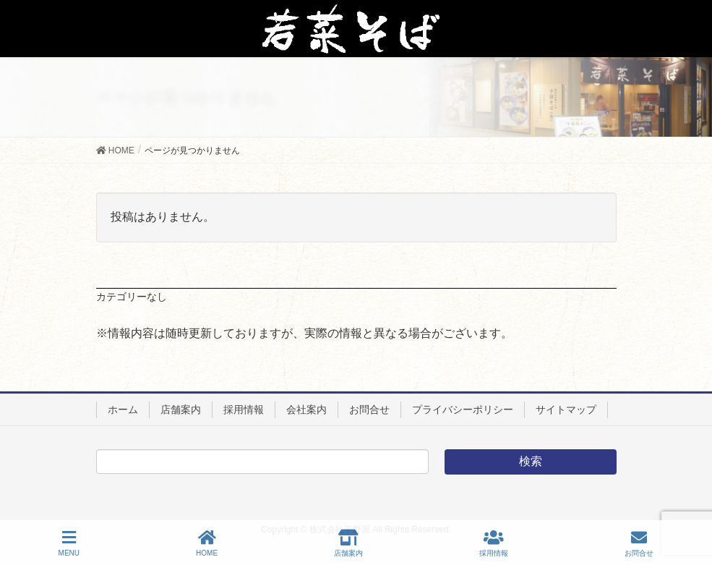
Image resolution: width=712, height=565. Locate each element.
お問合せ (369, 409)
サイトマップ (566, 409)
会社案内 (306, 409)
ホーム (123, 409)
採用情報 (243, 409)
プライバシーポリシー (462, 409)
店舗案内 (180, 409)
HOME (207, 543)
